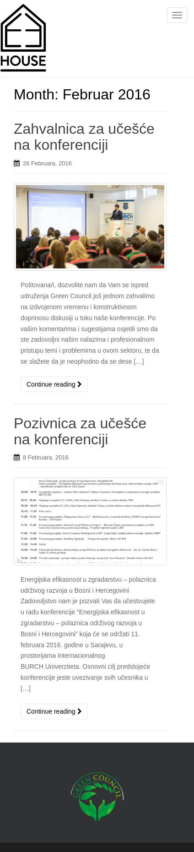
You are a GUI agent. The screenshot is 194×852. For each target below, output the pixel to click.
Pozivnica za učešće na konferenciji (80, 431)
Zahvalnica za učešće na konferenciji (84, 136)
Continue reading (54, 384)
